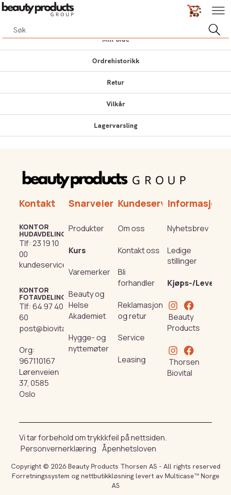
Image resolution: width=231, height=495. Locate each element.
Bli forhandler (136, 277)
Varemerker (89, 272)
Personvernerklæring (58, 448)
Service (131, 337)
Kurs (77, 250)
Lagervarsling (116, 125)
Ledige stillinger (182, 256)
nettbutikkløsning (107, 476)
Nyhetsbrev (187, 228)
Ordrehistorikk (115, 60)
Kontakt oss (139, 250)
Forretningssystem (40, 476)
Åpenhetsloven (129, 448)
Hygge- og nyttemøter (89, 343)
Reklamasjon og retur (140, 310)
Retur (115, 82)
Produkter (86, 228)
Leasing (132, 359)
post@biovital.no (49, 328)
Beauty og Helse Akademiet (87, 305)
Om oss (131, 228)
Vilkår (115, 104)
